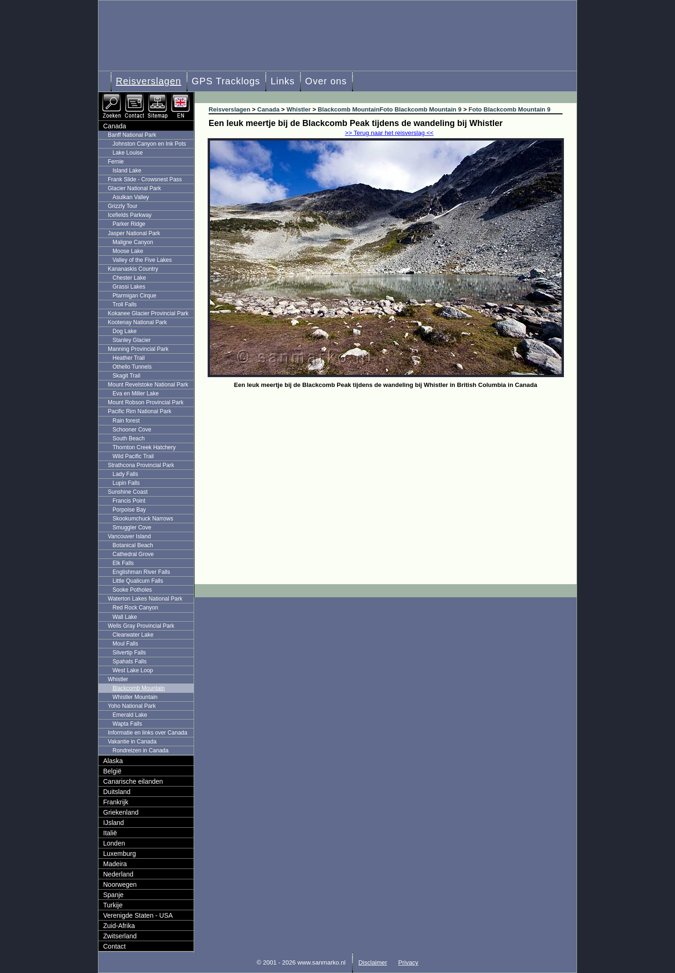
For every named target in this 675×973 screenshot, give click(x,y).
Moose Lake (127, 251)
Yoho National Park (132, 706)
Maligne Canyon (132, 242)
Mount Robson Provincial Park (145, 402)
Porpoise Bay (129, 509)
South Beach (128, 438)
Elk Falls (123, 563)
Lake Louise (127, 152)
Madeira (115, 864)
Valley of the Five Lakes (142, 260)
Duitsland (116, 791)
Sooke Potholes (132, 590)
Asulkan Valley (130, 197)
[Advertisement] (393, 461)
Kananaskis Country (133, 269)
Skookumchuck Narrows (142, 518)
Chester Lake (129, 278)
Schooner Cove (131, 429)
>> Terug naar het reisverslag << (389, 132)
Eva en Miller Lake (135, 393)
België (112, 771)
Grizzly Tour (122, 206)
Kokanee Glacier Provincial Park (148, 313)
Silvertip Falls (129, 652)
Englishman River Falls (141, 572)
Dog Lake (124, 331)
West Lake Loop (132, 670)
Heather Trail (128, 358)
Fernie (116, 161)
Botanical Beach (132, 545)
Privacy (408, 962)
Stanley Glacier (131, 340)
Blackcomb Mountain (138, 688)
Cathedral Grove (133, 554)
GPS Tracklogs (226, 81)
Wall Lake (124, 617)
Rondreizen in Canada (140, 750)
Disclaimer (373, 962)
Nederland (118, 874)
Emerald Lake (129, 715)
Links (282, 81)
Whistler (118, 679)
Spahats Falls (129, 661)
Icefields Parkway (129, 215)
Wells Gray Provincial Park (141, 626)
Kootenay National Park (137, 322)
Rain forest (126, 420)
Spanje (113, 895)
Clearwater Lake (132, 634)
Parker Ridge (128, 224)
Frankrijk (115, 802)
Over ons (326, 81)
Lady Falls (125, 474)
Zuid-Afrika (119, 925)
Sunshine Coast (128, 492)
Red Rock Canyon (135, 607)
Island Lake (126, 170)
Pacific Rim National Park (139, 411)
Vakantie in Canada (132, 741)
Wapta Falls (127, 723)
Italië (110, 833)
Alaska (113, 761)
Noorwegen (120, 884)
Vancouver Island (129, 536)
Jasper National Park (134, 233)
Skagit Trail (126, 375)
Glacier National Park (134, 188)
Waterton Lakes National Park (145, 598)
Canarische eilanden (133, 781)
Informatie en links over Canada (147, 732)
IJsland (113, 822)
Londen (114, 843)
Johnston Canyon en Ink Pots (149, 144)
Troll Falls (124, 304)
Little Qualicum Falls (137, 581)
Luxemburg (119, 853)
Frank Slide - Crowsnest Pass (145, 179)
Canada (114, 126)
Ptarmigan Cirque (134, 295)
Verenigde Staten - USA (138, 915)
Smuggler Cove (131, 527)
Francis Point (128, 501)
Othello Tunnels (131, 367)
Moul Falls (125, 643)
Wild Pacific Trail (133, 456)
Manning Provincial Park (138, 349)
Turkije (113, 905)
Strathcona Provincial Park (141, 465)
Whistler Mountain (135, 697)
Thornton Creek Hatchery (144, 447)
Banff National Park (132, 135)
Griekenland (121, 812)
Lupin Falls (126, 483)
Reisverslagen (148, 81)
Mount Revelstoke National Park (148, 384)
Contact (114, 946)
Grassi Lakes (128, 286)
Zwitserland (120, 936)
